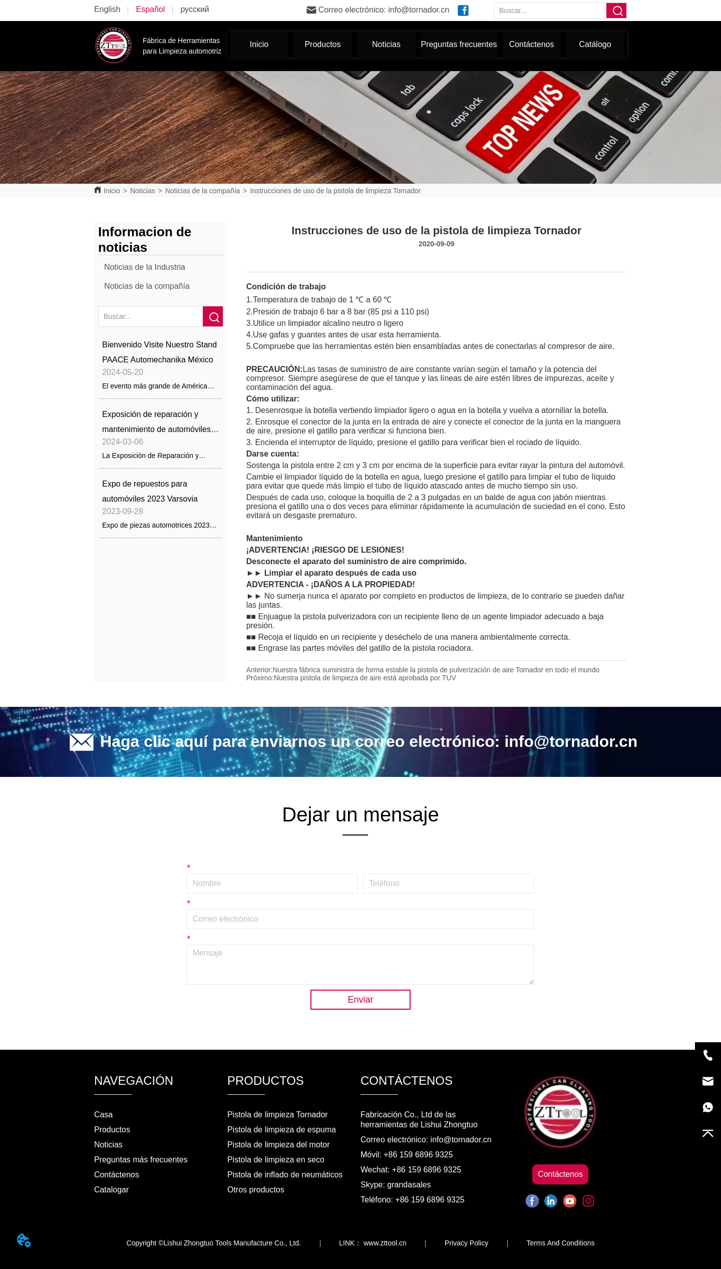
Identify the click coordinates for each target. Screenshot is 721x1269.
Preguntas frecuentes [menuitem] (459, 44)
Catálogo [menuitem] (595, 44)
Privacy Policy (466, 1243)
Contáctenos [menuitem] (531, 44)
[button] (322, 45)
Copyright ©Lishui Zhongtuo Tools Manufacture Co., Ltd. (213, 1243)
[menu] (427, 44)
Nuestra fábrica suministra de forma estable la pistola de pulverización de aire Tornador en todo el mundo (436, 670)
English (107, 9)
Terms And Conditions (560, 1243)
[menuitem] (322, 44)
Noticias (142, 191)
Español (150, 9)
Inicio (112, 191)
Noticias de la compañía (202, 191)
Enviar (360, 1000)
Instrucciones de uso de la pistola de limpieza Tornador (335, 191)
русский (194, 9)
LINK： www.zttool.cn (373, 1243)
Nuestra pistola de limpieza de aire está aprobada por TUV (365, 678)
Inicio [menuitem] (259, 44)
